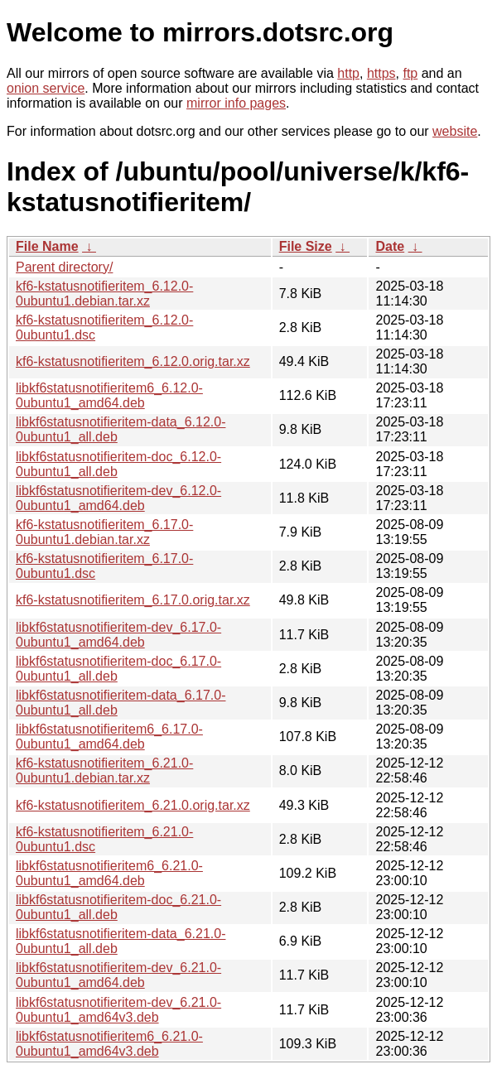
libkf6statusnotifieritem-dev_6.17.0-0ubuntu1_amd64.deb (118, 634)
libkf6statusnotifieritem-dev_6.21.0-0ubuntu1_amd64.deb (118, 975)
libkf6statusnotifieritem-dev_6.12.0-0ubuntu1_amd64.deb (118, 498)
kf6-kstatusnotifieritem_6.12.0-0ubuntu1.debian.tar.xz (104, 293)
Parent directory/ (64, 267)
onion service (45, 88)
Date (389, 246)
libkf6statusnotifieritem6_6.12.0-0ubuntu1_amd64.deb (109, 395)
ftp (410, 73)
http (348, 73)
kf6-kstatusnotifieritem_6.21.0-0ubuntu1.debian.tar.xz (104, 770)
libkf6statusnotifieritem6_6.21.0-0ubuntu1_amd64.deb (109, 873)
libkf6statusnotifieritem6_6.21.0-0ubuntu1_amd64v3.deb (109, 1043)
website (454, 131)
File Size (305, 246)
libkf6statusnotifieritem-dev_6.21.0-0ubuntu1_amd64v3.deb (118, 1009)
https (381, 73)
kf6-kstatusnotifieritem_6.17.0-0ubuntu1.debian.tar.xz (104, 532)
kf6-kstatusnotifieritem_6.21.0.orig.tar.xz (133, 805)
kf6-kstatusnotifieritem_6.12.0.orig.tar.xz (133, 361)
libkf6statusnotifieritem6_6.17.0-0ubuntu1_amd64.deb (109, 736)
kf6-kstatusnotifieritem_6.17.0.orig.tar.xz (133, 600)
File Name (47, 246)
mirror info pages (236, 103)
